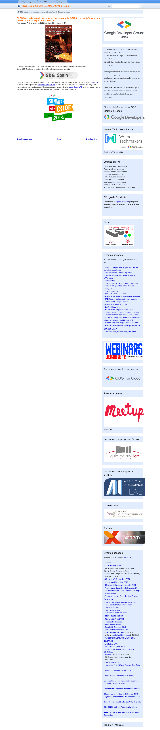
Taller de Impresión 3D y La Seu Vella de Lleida (122, 702)
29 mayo (122, 689)
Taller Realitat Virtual (113, 624)
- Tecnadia (108, 655)
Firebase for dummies (113, 622)
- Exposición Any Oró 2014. (114, 647)
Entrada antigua (91, 139)
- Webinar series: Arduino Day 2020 (118, 273)
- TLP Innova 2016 (112, 565)
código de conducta (121, 202)
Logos (61, 2)
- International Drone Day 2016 (116, 582)
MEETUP (127, 557)
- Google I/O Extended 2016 (117, 579)
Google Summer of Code (46, 85)
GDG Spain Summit (114, 619)
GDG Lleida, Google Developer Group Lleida (45, 6)
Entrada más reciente (24, 139)
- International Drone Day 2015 (116, 630)
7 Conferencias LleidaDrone (116, 613)
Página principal (27, 2)
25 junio (117, 670)
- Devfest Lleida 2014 (112, 662)
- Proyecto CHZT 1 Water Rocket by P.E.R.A (121, 283)
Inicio (59, 139)
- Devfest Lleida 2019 (112, 307)
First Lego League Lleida (114, 632)
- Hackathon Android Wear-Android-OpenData (122, 665)
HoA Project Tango (114, 616)
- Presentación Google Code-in (116, 302)
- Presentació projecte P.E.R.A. (116, 304)
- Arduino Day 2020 (111, 281)
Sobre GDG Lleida (46, 2)
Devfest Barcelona (112, 608)
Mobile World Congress (121, 635)
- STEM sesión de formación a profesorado (120, 299)
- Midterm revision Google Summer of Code (121, 323)
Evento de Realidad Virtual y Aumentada (120, 602)
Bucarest (94, 82)
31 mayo (119, 676)
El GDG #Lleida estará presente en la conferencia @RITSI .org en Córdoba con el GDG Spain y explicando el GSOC (58, 19)
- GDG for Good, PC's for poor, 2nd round (120, 332)
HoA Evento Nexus (112, 610)
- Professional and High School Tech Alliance (121, 315)
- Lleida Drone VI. (111, 644)
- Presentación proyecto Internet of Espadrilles (122, 296)
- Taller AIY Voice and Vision (115, 294)
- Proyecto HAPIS (111, 291)
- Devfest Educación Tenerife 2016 (120, 585)
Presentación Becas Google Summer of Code (122, 588)
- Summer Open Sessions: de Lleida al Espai (121, 312)
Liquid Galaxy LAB (75, 87)
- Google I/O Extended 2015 (115, 627)
